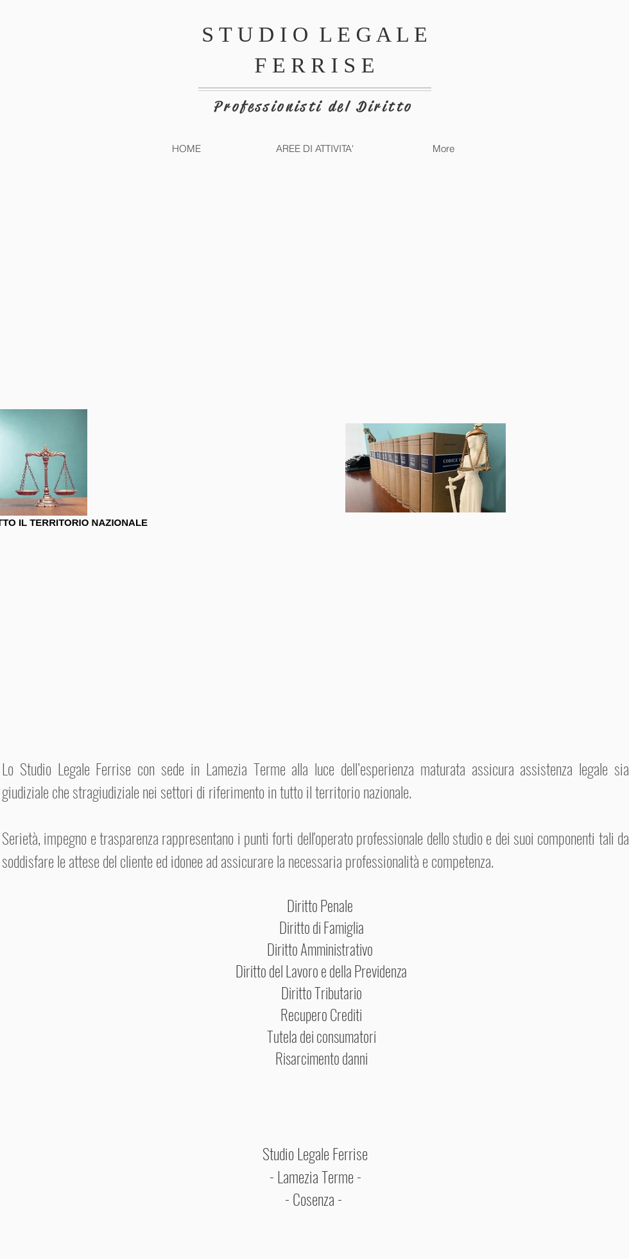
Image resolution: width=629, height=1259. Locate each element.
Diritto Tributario (321, 993)
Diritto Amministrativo (321, 949)
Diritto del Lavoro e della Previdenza (321, 971)
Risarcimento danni (321, 1058)
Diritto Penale (321, 906)
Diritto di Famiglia (321, 927)
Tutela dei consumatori (321, 1036)
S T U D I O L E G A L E (314, 34)
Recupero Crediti (321, 1015)
